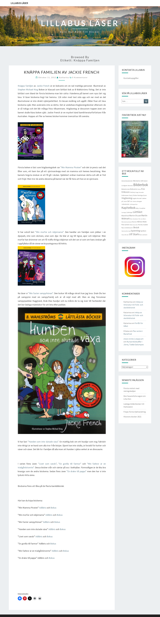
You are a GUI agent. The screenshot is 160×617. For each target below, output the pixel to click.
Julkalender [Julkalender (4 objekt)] (125, 204)
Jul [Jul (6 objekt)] (128, 201)
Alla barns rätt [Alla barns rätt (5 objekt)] (138, 181)
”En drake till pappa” (76, 471)
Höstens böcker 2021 (132, 416)
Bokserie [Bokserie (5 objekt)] (133, 189)
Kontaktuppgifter (131, 78)
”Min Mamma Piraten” (71, 167)
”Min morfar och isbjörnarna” (49, 232)
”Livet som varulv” (47, 463)
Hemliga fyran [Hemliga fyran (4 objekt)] (142, 195)
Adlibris (42, 507)
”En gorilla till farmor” (69, 463)
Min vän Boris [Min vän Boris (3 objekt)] (142, 219)
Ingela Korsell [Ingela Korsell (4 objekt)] (137, 198)
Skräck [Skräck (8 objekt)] (136, 227)
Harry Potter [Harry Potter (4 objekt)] (133, 195)
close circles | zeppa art (134, 339)
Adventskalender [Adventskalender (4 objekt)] (127, 181)
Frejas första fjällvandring (135, 412)
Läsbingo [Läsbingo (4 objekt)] (129, 212)
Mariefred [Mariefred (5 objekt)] (125, 215)
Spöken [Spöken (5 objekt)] (143, 231)
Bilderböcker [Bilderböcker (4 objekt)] (126, 189)
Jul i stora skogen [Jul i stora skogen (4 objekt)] (136, 201)
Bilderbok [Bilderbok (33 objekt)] (140, 184)
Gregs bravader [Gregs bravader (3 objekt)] (139, 192)
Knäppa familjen (25, 85)
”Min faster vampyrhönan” (40, 293)
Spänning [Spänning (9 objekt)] (135, 230)
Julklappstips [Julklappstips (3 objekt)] (134, 204)
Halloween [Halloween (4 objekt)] (125, 195)
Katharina (64, 77)
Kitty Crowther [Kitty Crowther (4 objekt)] (140, 208)
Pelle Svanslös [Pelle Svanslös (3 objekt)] (134, 225)
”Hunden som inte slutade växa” (43, 441)
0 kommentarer (80, 77)
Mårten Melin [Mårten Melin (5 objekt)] (142, 222)
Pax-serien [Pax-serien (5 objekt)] (125, 224)
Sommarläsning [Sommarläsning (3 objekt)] (126, 231)
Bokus (53, 507)
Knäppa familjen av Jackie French (62, 72)
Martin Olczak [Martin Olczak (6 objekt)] (135, 215)
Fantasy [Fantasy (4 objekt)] (132, 192)
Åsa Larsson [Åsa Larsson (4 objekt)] (143, 235)
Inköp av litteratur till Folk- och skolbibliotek (133, 305)
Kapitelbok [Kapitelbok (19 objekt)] (128, 208)
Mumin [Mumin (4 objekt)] (134, 222)
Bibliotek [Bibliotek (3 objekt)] (130, 185)
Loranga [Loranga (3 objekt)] (124, 212)
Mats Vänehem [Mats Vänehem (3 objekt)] (134, 219)
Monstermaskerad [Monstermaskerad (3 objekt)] (127, 222)
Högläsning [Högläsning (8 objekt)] (127, 198)
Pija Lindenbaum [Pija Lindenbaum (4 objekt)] (127, 228)
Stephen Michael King (28, 89)
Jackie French (43, 85)
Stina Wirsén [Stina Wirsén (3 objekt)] (125, 235)
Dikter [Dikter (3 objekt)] (139, 189)
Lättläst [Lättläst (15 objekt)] (137, 212)
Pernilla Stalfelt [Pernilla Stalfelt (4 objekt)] (143, 225)
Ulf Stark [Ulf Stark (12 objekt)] (134, 234)
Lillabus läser (19, 3)
